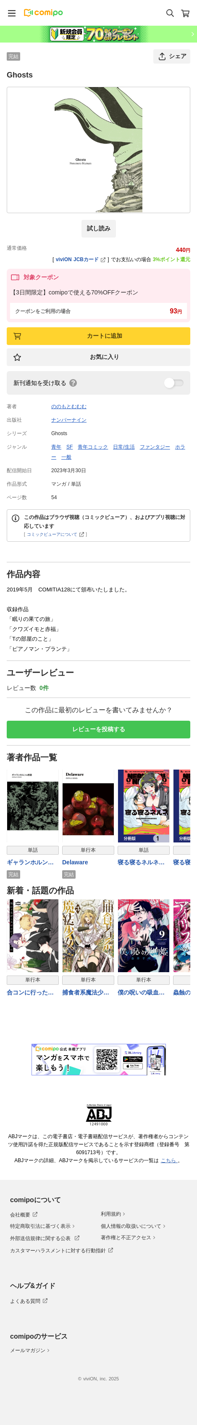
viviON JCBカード (81, 259)
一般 (66, 457)
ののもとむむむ (69, 406)
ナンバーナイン (69, 420)
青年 (56, 447)
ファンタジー (155, 447)
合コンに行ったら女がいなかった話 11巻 (30, 993)
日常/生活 (123, 447)
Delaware (75, 862)
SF (69, 447)
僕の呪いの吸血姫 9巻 (141, 993)
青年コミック (93, 447)
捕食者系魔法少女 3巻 (85, 993)
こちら (169, 1160)
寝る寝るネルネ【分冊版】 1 (138, 863)
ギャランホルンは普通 (30, 863)
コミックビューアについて (55, 534)
